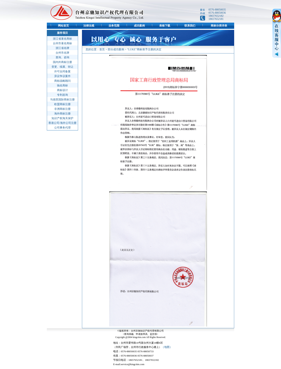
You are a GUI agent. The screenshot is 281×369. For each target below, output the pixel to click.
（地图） (166, 347)
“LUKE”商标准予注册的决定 (144, 49)
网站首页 (63, 25)
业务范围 (113, 25)
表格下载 (164, 25)
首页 (102, 49)
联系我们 (189, 25)
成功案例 (139, 25)
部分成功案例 (116, 49)
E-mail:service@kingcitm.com (128, 364)
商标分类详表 (219, 25)
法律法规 (88, 25)
